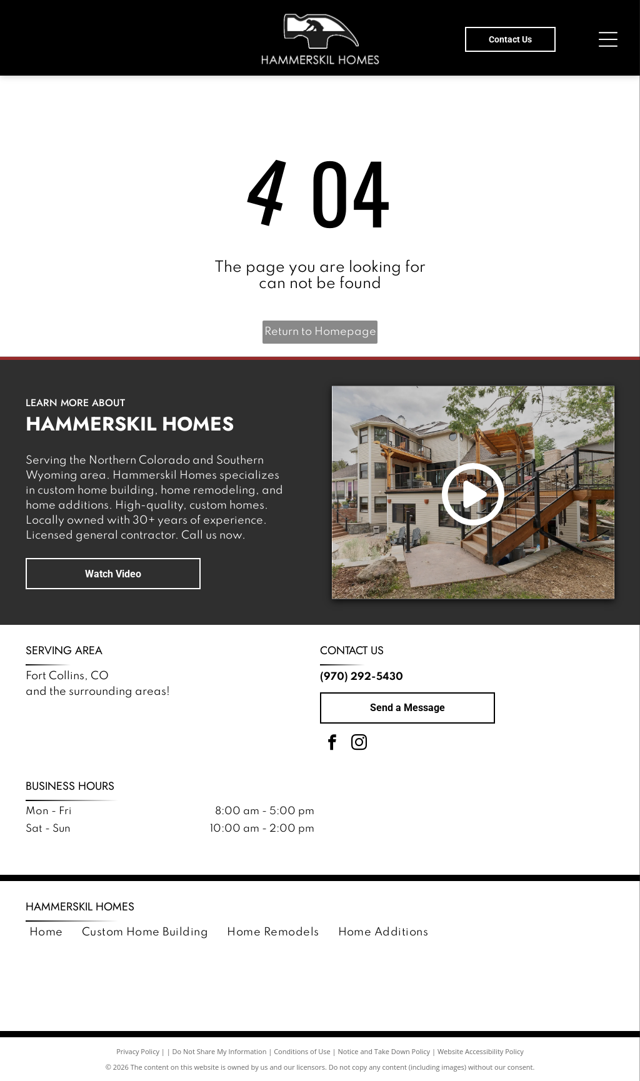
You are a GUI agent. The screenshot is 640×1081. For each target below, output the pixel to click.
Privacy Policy (137, 1051)
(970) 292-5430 (361, 677)
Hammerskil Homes (80, 907)
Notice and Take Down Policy (384, 1051)
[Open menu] (608, 39)
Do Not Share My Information (219, 1051)
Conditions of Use (302, 1051)
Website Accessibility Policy (481, 1051)
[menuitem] (46, 933)
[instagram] (359, 744)
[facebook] (332, 744)
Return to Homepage (320, 331)
